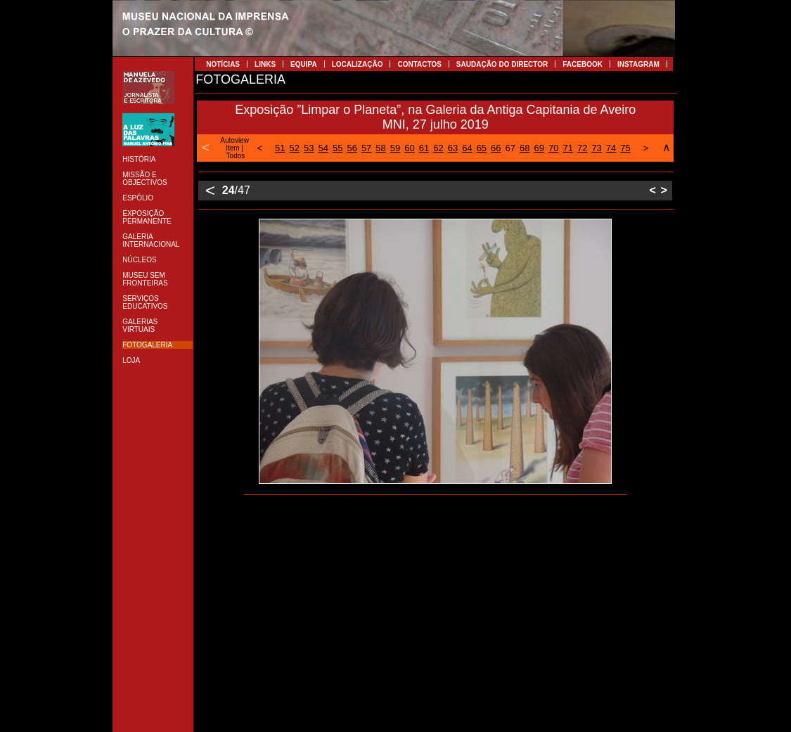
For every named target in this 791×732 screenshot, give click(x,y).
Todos (235, 156)
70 (553, 148)
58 (380, 148)
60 (409, 148)
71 (567, 148)
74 (611, 148)
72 (582, 148)
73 (596, 148)
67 (510, 148)
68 (524, 148)
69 (539, 148)
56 (351, 148)
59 (395, 148)
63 (453, 148)
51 (280, 148)
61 (424, 148)
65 (482, 148)
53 (309, 148)
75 (625, 148)
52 (295, 148)
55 (337, 148)
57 (366, 148)
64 (467, 148)
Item (232, 148)
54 (323, 148)
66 (496, 148)
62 (438, 148)
